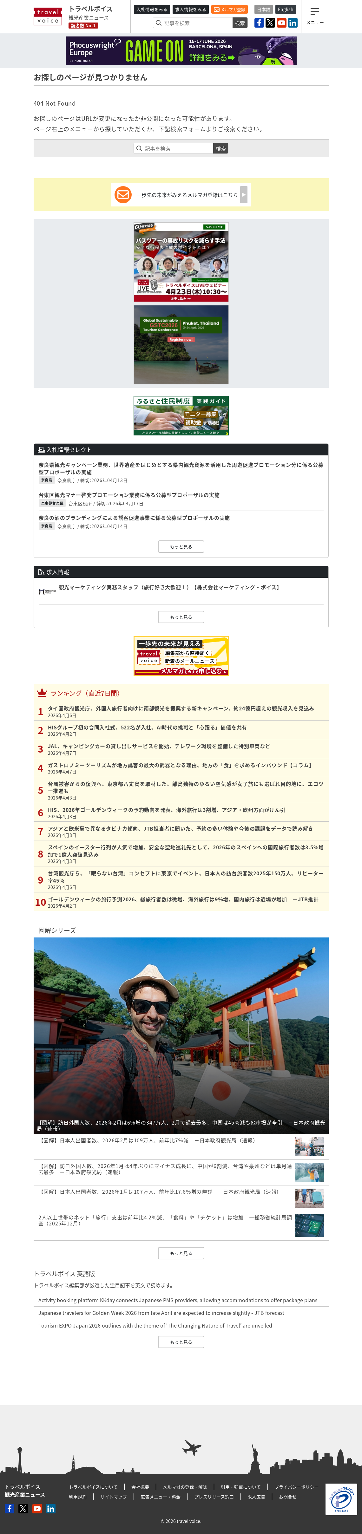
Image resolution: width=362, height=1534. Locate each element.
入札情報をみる (152, 9)
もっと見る (181, 546)
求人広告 (256, 1496)
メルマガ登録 (229, 9)
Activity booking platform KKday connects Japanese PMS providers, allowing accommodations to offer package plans (177, 1300)
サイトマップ (113, 1496)
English (285, 9)
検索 (240, 23)
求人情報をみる (190, 9)
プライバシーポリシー (296, 1487)
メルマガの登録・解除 (185, 1487)
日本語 (263, 9)
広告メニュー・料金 (161, 1496)
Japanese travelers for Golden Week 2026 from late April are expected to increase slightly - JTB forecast (161, 1312)
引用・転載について (241, 1487)
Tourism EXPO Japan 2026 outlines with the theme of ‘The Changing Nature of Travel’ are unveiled (155, 1325)
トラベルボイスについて (93, 1487)
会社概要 (140, 1487)
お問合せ (288, 1496)
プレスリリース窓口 (214, 1496)
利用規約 (78, 1496)
